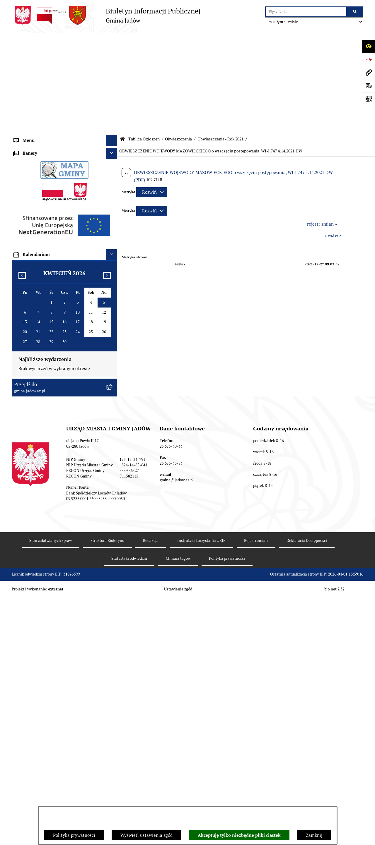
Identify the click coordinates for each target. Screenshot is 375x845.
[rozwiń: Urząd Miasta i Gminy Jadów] (113, 51)
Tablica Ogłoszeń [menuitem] (31, 127)
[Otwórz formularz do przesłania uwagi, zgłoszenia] (368, 85)
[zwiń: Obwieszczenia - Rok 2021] (113, 172)
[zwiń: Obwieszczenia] (113, 157)
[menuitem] (64, 142)
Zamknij (314, 835)
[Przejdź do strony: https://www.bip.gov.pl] (368, 59)
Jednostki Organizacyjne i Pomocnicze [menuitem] (52, 95)
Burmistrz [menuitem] (24, 84)
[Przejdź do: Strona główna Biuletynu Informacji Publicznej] (122, 39)
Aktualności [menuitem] (26, 62)
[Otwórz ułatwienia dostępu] (368, 46)
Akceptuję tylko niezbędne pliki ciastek (239, 835)
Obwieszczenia (178, 39)
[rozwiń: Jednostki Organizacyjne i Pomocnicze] (113, 95)
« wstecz (333, 135)
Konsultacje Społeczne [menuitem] (36, 117)
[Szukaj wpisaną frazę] (355, 12)
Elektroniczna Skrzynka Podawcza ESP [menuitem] (52, 106)
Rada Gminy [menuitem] (26, 73)
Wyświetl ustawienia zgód (146, 835)
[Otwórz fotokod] (368, 98)
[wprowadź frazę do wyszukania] (306, 12)
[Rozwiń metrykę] (151, 92)
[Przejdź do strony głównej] (106, 15)
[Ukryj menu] (111, 40)
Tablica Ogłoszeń (144, 39)
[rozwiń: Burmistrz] (113, 84)
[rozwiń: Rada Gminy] (113, 73)
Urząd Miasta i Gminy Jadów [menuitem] (42, 51)
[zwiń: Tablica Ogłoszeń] (113, 128)
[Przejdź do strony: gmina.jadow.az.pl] (368, 72)
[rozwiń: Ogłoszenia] (113, 142)
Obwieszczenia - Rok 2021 (220, 39)
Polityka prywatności (74, 835)
